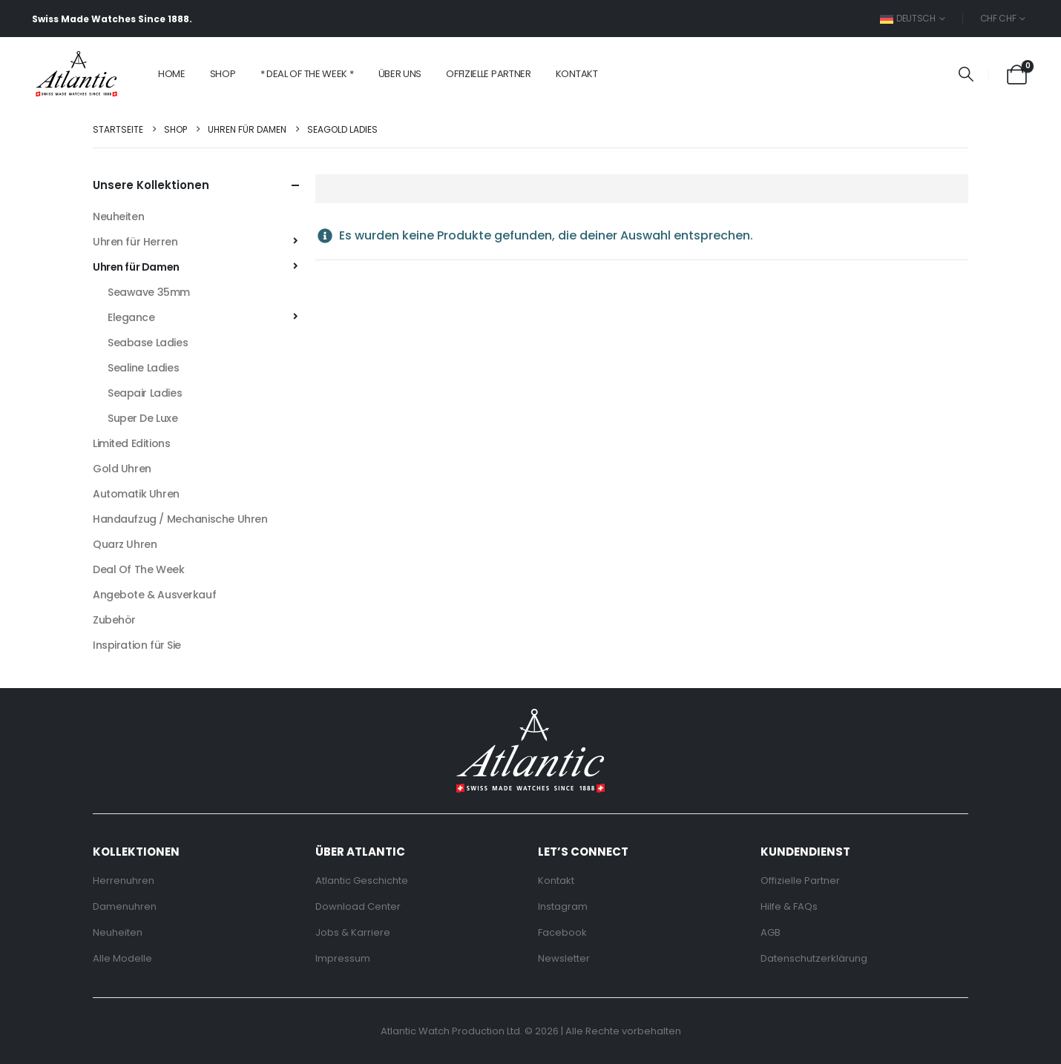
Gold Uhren (122, 468)
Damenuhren (125, 906)
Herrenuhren (123, 880)
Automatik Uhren (136, 493)
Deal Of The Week (138, 569)
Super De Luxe (143, 418)
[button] (966, 74)
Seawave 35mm (149, 292)
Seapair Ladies (145, 393)
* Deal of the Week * (307, 74)
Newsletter (564, 958)
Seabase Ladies (148, 342)
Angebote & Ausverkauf (154, 594)
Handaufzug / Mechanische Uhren (180, 519)
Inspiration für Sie (137, 645)
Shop (223, 74)
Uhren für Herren (135, 241)
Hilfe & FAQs (789, 906)
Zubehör (114, 619)
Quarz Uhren (125, 544)
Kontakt (577, 74)
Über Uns (400, 74)
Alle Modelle (122, 958)
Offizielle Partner (488, 74)
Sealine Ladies (143, 367)
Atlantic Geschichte (361, 880)
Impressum (342, 958)
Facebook (562, 932)
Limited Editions (131, 443)
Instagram (563, 906)
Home (171, 74)
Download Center (358, 906)
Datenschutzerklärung (814, 958)
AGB (771, 932)
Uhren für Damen (136, 267)
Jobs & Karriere (352, 932)
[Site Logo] (76, 74)
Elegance (131, 317)
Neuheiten (118, 216)
